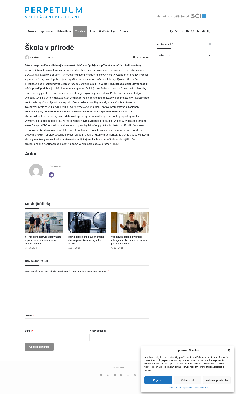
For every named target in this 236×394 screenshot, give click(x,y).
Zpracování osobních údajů (196, 387)
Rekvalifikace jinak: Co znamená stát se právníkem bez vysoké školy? (86, 240)
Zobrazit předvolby (217, 380)
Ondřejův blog (107, 31)
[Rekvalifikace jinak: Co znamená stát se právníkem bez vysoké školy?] (87, 223)
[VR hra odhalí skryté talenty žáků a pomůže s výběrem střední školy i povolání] (44, 223)
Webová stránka (97, 331)
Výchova (45, 31)
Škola (31, 31)
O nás (123, 31)
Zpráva (35, 75)
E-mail (29, 331)
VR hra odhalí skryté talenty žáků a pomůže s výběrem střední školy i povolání (43, 240)
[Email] (51, 175)
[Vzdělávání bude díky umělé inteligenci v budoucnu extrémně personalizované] (130, 223)
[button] (229, 350)
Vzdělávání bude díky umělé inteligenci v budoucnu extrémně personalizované (129, 240)
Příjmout (158, 380)
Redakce (35, 57)
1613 (116, 144)
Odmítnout (187, 380)
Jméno (29, 316)
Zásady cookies (173, 387)
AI (91, 31)
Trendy (79, 31)
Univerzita (62, 31)
